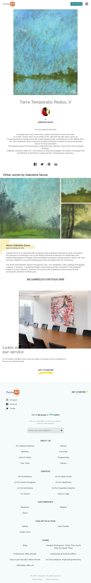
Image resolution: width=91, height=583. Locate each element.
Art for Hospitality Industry (63, 488)
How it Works (25, 457)
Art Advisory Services (25, 446)
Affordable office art (25, 565)
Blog (25, 545)
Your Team (25, 463)
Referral (63, 507)
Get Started (76, 4)
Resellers (25, 507)
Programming (63, 457)
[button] (86, 4)
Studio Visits (25, 532)
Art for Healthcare (63, 482)
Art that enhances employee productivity (63, 559)
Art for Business (25, 476)
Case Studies (63, 526)
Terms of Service (52, 579)
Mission (63, 446)
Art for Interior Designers (25, 482)
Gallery (25, 526)
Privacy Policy (37, 579)
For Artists (25, 493)
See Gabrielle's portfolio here (45, 279)
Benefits (25, 451)
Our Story (63, 451)
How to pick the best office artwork (25, 559)
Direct (25, 513)
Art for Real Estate (63, 476)
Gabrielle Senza (45, 122)
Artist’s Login (63, 493)
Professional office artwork (25, 553)
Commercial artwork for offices (63, 553)
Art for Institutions (25, 488)
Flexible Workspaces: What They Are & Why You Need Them (63, 546)
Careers (63, 463)
